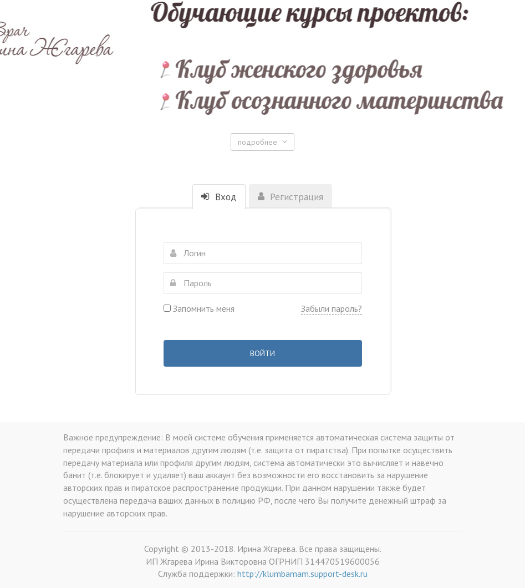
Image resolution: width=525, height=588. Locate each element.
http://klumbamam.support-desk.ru (302, 573)
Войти (262, 353)
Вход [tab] (219, 197)
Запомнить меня (199, 308)
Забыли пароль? (331, 308)
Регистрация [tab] (290, 197)
